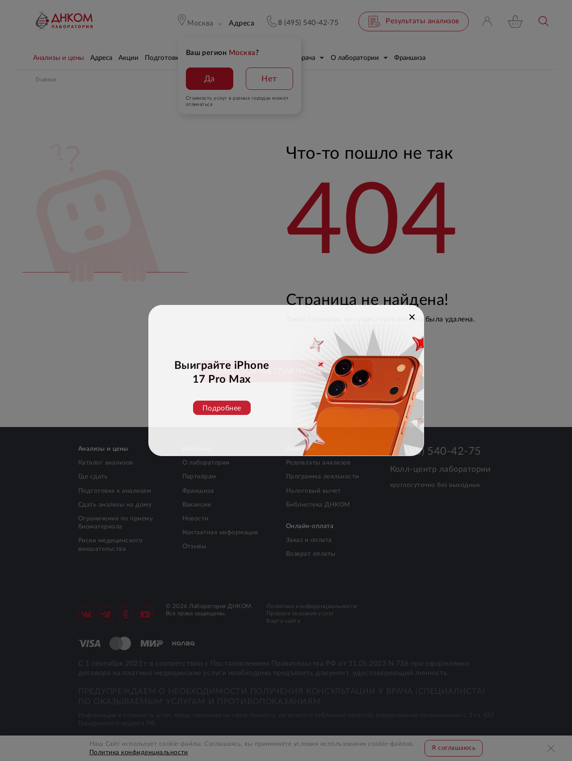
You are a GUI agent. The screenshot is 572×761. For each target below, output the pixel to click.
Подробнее (221, 408)
